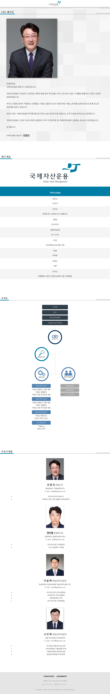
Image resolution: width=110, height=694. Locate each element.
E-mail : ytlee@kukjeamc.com (55, 587)
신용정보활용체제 (61, 676)
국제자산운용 (55, 3)
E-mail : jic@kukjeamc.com (55, 539)
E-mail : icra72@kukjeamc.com (55, 641)
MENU (4, 3)
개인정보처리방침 (49, 676)
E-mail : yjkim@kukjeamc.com (55, 491)
